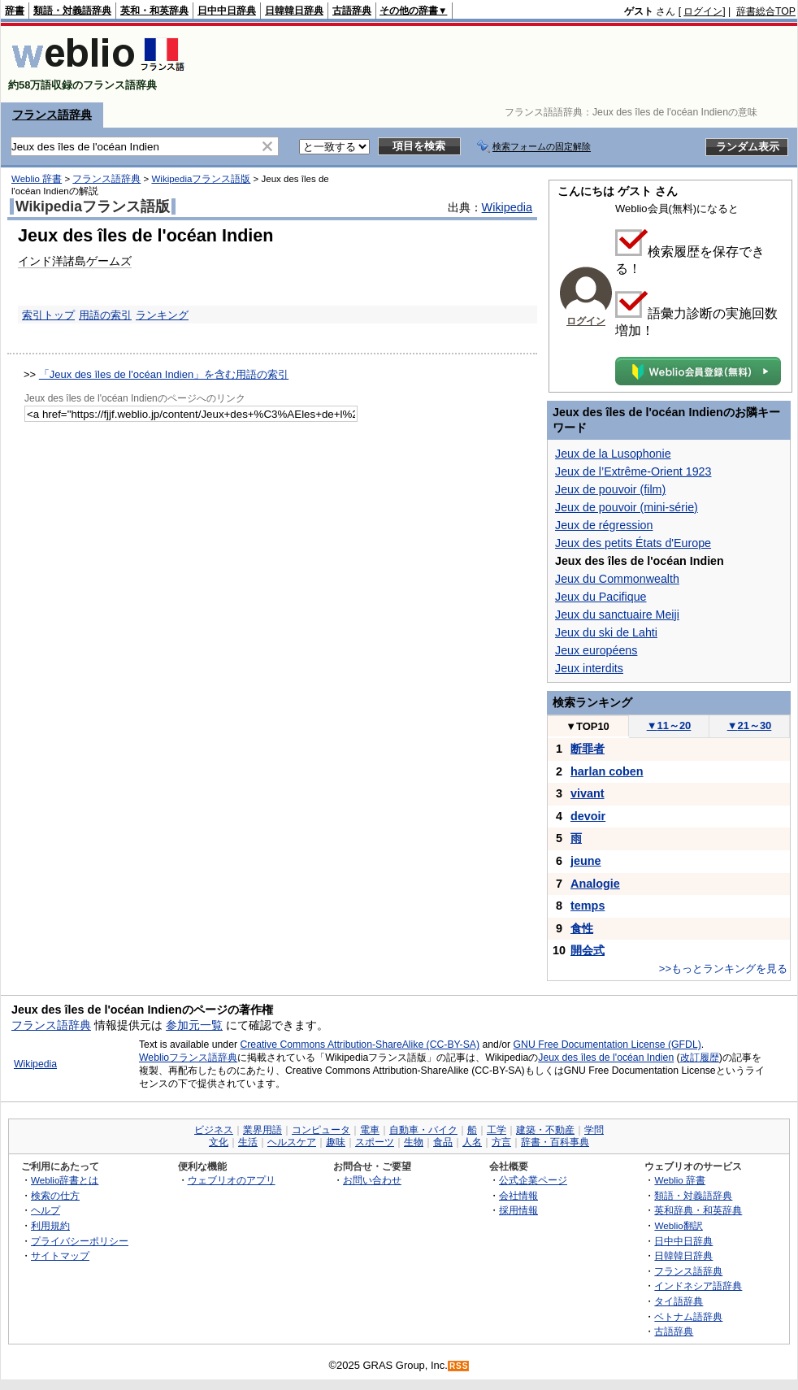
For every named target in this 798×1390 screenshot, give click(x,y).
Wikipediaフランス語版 (200, 179)
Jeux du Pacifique (601, 596)
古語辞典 (351, 10)
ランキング (162, 315)
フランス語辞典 (52, 114)
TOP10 (587, 726)
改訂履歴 (699, 1057)
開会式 (587, 950)
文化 (218, 1142)
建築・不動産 (545, 1130)
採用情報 (518, 1210)
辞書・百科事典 (555, 1142)
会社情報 (518, 1195)
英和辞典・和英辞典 (698, 1210)
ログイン (702, 11)
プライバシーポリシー (79, 1241)
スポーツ (374, 1142)
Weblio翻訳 (678, 1225)
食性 (581, 928)
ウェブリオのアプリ (231, 1180)
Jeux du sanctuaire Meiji (617, 614)
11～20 (669, 725)
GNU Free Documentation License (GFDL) (607, 1044)
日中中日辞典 (226, 10)
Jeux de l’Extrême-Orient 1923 (633, 471)
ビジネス (213, 1130)
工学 (496, 1130)
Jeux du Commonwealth (617, 578)
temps (587, 905)
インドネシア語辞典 (698, 1285)
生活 (248, 1142)
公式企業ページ (533, 1180)
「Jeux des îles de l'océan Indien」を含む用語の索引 (163, 374)
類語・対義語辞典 (72, 10)
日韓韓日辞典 (294, 10)
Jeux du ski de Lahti (606, 632)
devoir (587, 816)
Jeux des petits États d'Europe (633, 542)
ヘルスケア (291, 1142)
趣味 (335, 1142)
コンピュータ (321, 1130)
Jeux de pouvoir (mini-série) (626, 507)
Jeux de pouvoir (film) (610, 489)
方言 (501, 1142)
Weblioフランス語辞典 (188, 1057)
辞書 (14, 10)
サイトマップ (60, 1255)
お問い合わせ (372, 1180)
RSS (459, 1366)
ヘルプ (45, 1210)
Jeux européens (596, 650)
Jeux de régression (604, 525)
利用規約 (50, 1225)
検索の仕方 (55, 1195)
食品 (443, 1142)
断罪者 (587, 748)
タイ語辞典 (678, 1301)
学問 (594, 1130)
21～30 (749, 725)
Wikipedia (507, 207)
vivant (587, 793)
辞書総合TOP (766, 11)
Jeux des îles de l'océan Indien (606, 1057)
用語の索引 (105, 315)
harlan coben (607, 771)
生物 (413, 1142)
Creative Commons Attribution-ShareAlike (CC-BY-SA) (359, 1044)
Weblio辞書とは (64, 1180)
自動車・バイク (423, 1130)
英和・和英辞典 (154, 10)
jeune (585, 860)
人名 (472, 1142)
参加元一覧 (194, 1025)
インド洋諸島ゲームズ (75, 260)
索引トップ (48, 315)
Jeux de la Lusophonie (613, 453)
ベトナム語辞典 (688, 1316)
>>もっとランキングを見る (723, 968)
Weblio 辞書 (36, 179)
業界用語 (262, 1130)
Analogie (595, 883)
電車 (369, 1130)
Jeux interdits (589, 668)
